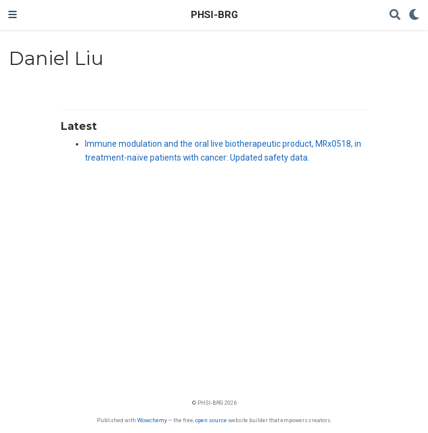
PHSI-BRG (214, 14)
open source (211, 420)
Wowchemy (152, 420)
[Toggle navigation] (12, 15)
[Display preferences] (414, 15)
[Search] (394, 15)
